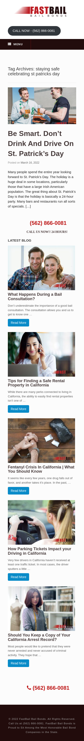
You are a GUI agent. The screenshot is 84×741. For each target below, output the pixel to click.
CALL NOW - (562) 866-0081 (34, 31)
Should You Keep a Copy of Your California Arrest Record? (39, 637)
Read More (18, 322)
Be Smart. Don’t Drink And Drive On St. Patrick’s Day (41, 143)
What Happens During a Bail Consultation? (35, 296)
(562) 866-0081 (48, 223)
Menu (15, 44)
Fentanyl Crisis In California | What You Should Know (41, 469)
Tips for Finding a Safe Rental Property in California (36, 383)
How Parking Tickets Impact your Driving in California (39, 551)
